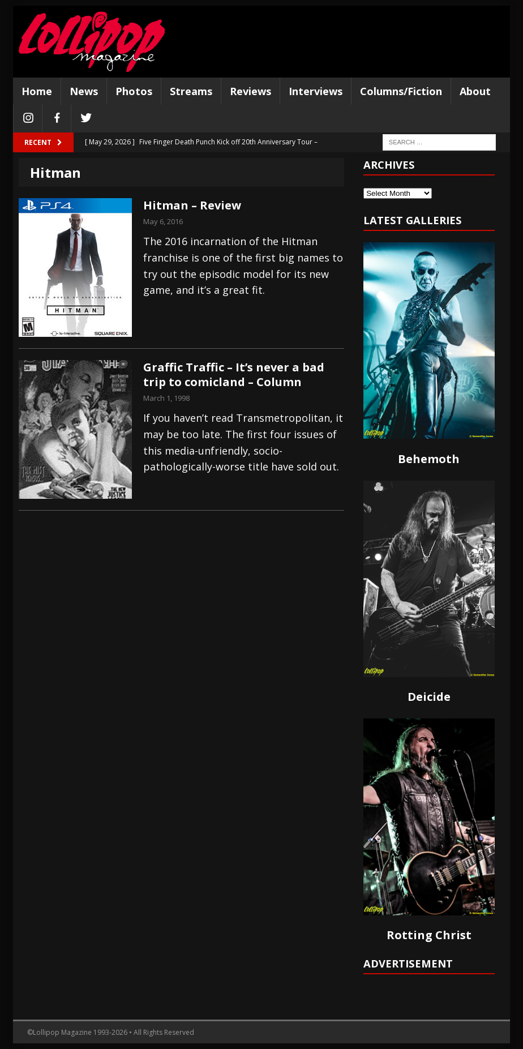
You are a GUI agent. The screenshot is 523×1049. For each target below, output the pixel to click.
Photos (133, 91)
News (84, 91)
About (475, 91)
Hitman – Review (192, 205)
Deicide (429, 696)
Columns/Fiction (401, 91)
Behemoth (429, 458)
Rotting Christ (429, 935)
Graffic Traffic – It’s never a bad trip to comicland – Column (233, 374)
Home (37, 91)
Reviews (250, 91)
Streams (191, 91)
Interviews (315, 91)
